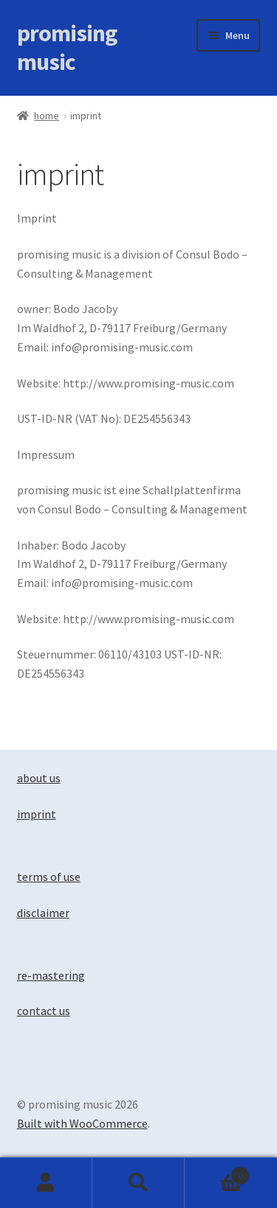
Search (138, 1183)
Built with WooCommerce (82, 1123)
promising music (67, 47)
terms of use (49, 876)
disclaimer (43, 912)
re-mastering (51, 975)
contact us (43, 1010)
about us (39, 777)
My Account (46, 1183)
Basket (217, 1172)
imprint (36, 814)
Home (46, 115)
